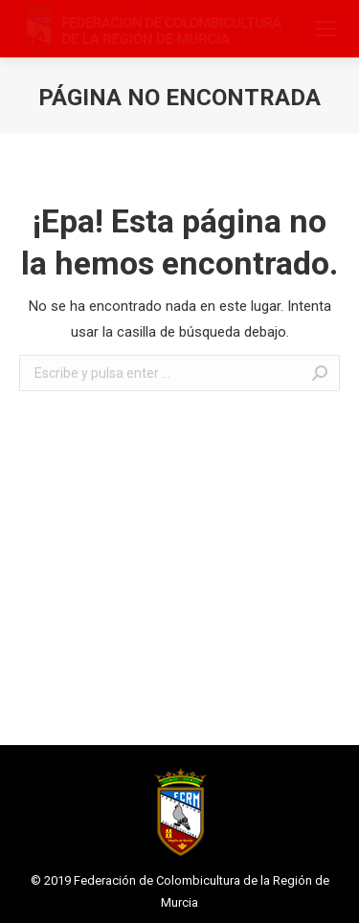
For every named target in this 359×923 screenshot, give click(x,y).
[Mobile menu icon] (326, 28)
